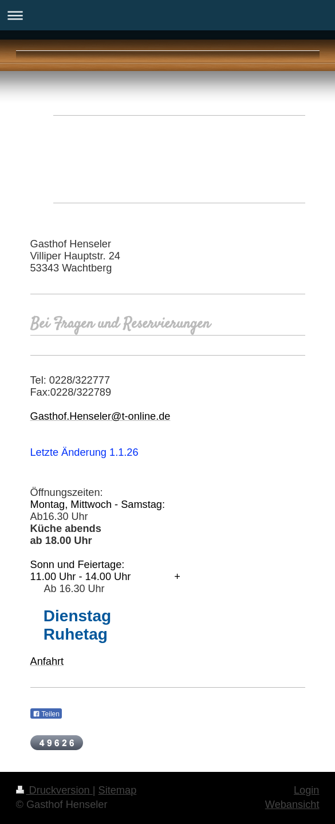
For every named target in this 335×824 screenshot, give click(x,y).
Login (307, 790)
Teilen (46, 714)
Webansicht (292, 804)
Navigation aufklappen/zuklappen (167, 15)
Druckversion (54, 790)
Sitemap (117, 790)
